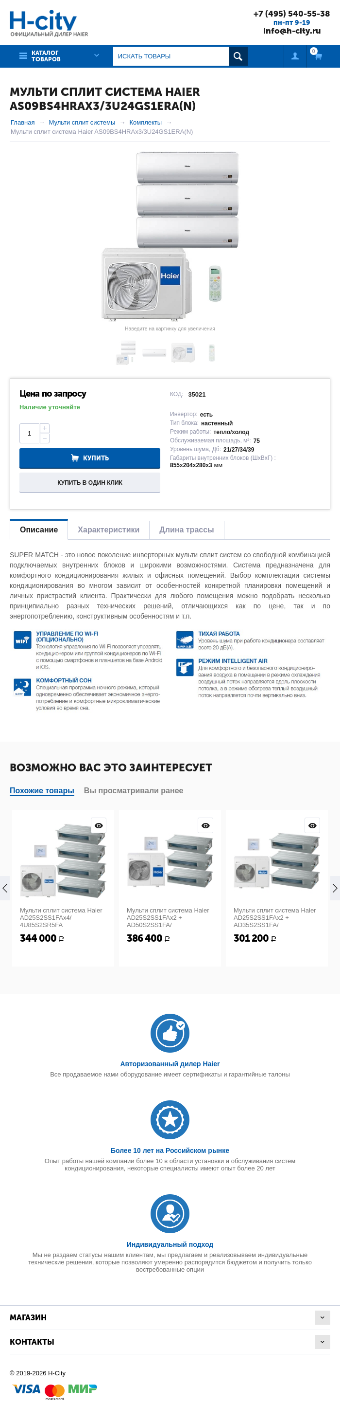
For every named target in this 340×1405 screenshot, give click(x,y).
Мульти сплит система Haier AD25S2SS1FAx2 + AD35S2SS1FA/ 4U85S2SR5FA (275, 921)
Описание (39, 530)
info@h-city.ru (292, 31)
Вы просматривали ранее (134, 790)
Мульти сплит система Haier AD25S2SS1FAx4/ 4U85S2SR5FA (61, 918)
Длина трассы (186, 530)
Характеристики (108, 530)
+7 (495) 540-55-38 (292, 13)
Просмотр (98, 825)
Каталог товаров (46, 56)
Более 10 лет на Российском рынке (170, 1150)
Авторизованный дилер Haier (170, 1064)
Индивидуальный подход (170, 1244)
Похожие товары (42, 790)
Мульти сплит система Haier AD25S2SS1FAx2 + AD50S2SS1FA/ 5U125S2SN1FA (168, 921)
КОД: (176, 394)
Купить (96, 458)
